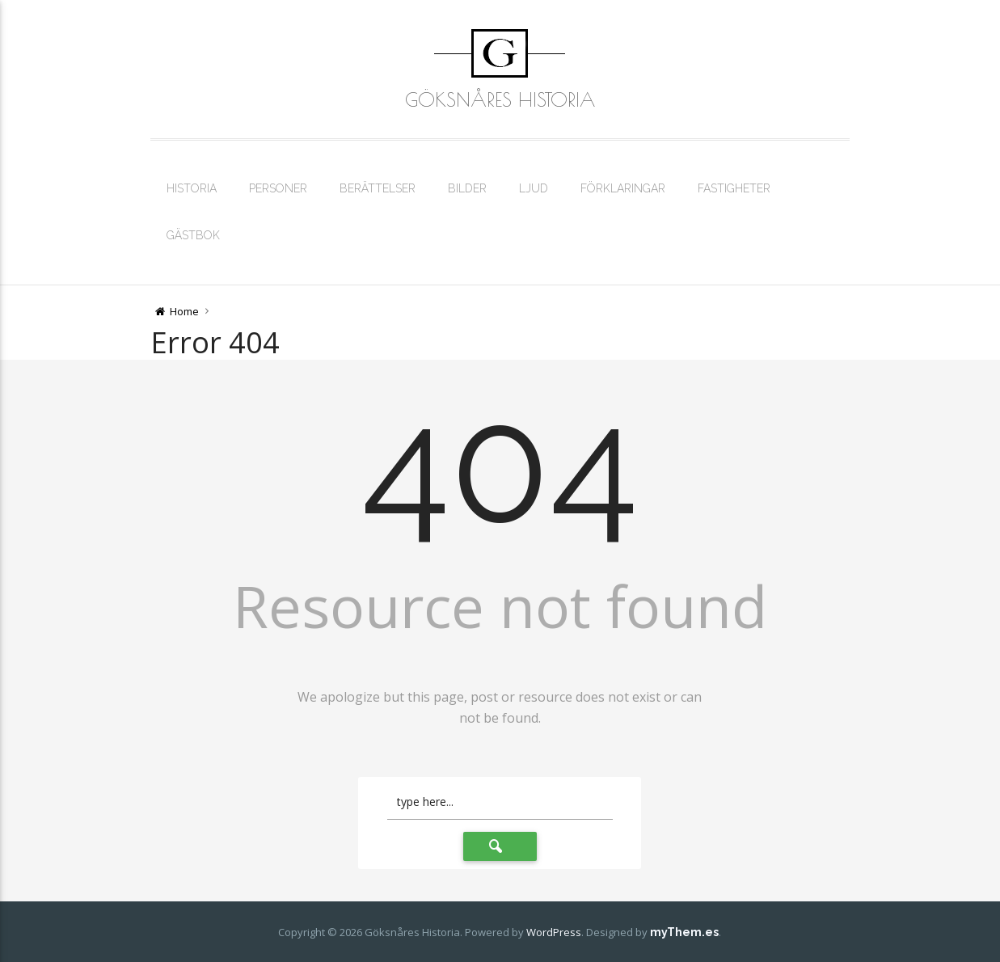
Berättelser (378, 188)
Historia (192, 188)
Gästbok (193, 235)
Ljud (533, 188)
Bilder (467, 188)
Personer (278, 188)
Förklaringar (622, 188)
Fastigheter (734, 188)
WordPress (553, 932)
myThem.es (684, 932)
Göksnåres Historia (500, 99)
